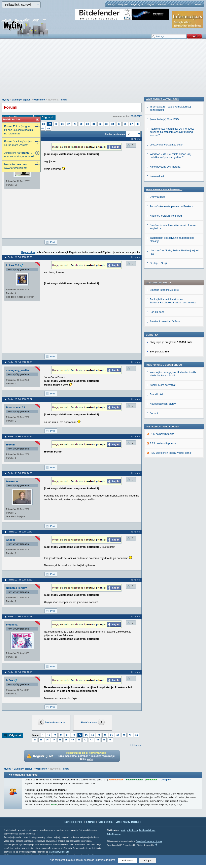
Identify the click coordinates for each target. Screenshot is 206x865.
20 (55, 735)
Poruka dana (157, 189)
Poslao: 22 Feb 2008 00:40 (20, 532)
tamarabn (12, 481)
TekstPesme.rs (114, 834)
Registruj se (137, 4)
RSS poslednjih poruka (163, 321)
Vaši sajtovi (39, 99)
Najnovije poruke (73, 822)
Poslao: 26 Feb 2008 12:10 (20, 672)
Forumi (63, 99)
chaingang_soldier (17, 370)
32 (100, 124)
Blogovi (150, 4)
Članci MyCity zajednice (128, 822)
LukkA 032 (12, 265)
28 (75, 124)
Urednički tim (106, 822)
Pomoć (198, 4)
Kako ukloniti (157, 421)
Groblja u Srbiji (158, 508)
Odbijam (147, 860)
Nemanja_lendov (16, 587)
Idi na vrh (136, 745)
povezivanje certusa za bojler (166, 389)
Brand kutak (157, 272)
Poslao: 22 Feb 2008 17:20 (20, 580)
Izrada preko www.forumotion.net (16, 166)
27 (68, 124)
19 (48, 735)
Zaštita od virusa (147, 830)
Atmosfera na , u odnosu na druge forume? (19, 154)
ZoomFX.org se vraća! (163, 262)
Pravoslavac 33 (15, 407)
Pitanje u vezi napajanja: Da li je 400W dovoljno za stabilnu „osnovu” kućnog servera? (172, 377)
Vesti (123, 830)
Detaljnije (166, 779)
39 (66, 739)
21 (61, 735)
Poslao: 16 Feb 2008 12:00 (20, 362)
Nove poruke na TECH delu (162, 344)
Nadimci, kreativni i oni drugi (166, 460)
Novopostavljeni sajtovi (163, 281)
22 (67, 735)
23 (43, 124)
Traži (188, 4)
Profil (52, 242)
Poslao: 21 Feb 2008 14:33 (20, 473)
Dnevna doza (157, 441)
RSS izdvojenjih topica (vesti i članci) (171, 330)
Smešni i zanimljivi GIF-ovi (165, 199)
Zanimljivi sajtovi (21, 99)
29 (81, 124)
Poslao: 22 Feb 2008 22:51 (20, 616)
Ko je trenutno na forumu (23, 774)
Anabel (10, 539)
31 (94, 124)
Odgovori (47, 117)
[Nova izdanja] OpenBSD (164, 364)
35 (119, 124)
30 (87, 124)
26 (62, 124)
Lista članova (176, 4)
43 (91, 739)
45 (42, 128)
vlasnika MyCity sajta (59, 852)
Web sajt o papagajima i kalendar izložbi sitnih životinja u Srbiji (173, 252)
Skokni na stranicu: (115, 134)
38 (138, 124)
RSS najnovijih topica (162, 311)
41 (79, 739)
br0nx (9, 680)
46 (48, 128)
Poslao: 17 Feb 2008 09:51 (20, 399)
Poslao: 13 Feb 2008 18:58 (20, 257)
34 (112, 124)
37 (131, 124)
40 (72, 739)
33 (106, 124)
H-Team (10, 444)
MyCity (111, 4)
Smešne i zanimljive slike (164, 167)
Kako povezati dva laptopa (165, 411)
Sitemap (90, 822)
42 (85, 739)
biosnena (12, 624)
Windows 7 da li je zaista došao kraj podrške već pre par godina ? (170, 400)
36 (125, 124)
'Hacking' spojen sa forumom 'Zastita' (18, 143)
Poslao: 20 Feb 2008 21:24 (20, 436)
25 (56, 124)
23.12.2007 (136, 116)
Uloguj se (123, 4)
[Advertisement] (103, 70)
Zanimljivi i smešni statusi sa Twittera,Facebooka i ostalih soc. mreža (173, 179)
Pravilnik (162, 4)
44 (98, 739)
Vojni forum (132, 830)
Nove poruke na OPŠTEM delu (164, 434)
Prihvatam (127, 860)
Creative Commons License (149, 841)
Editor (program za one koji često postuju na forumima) (18, 130)
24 (49, 124)
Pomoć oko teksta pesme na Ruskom (171, 451)
